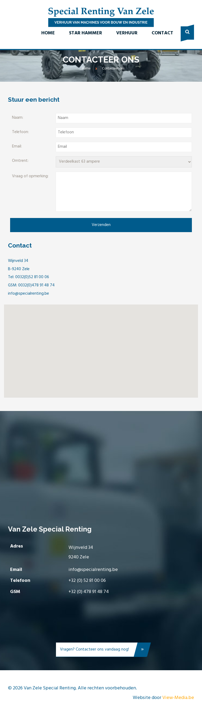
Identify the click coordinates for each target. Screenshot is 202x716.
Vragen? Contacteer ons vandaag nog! (103, 651)
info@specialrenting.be (93, 570)
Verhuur (127, 33)
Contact (162, 33)
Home (48, 33)
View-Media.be (178, 698)
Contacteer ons (113, 68)
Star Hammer (85, 33)
